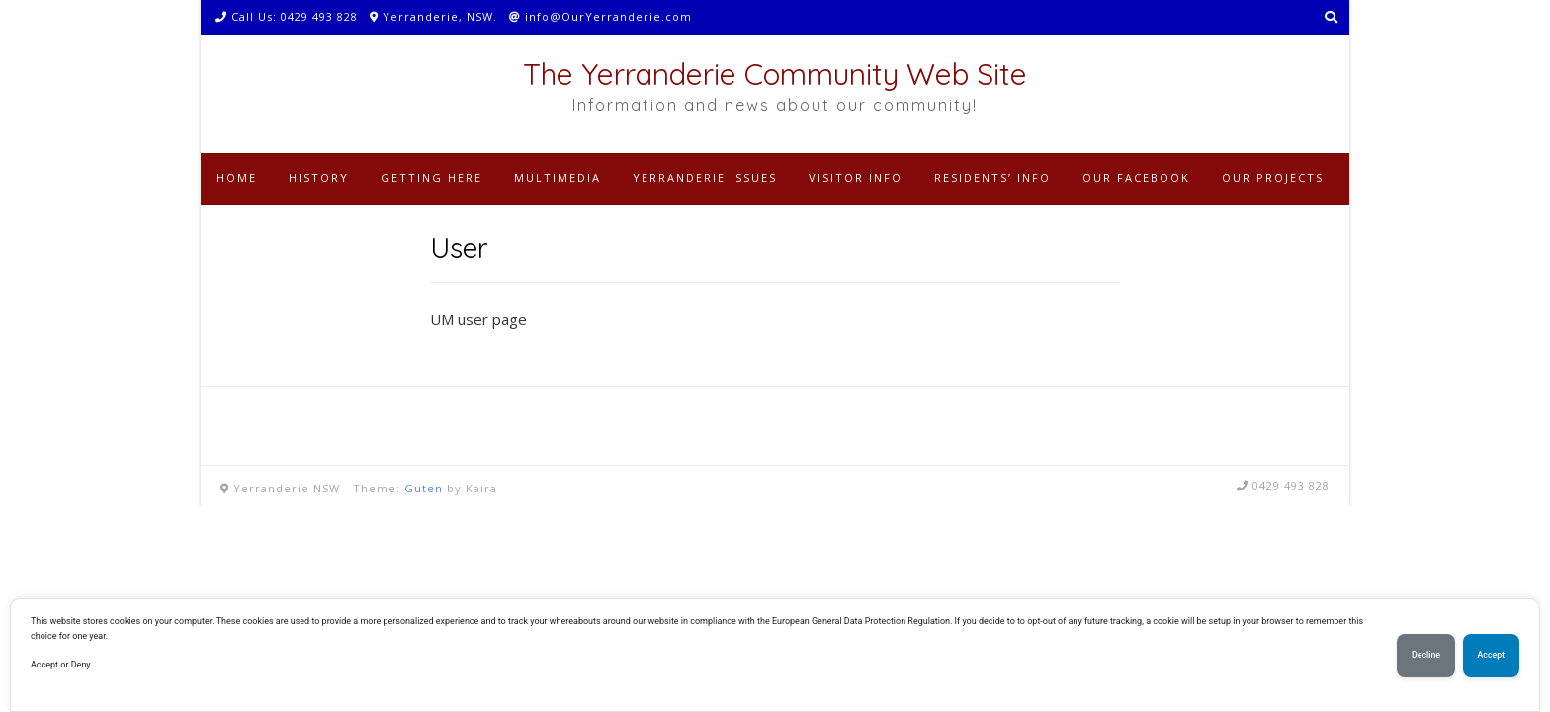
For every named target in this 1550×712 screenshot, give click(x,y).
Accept (1491, 655)
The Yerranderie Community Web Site (775, 74)
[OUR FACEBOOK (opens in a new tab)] (1136, 179)
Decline (1426, 655)
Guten (423, 488)
